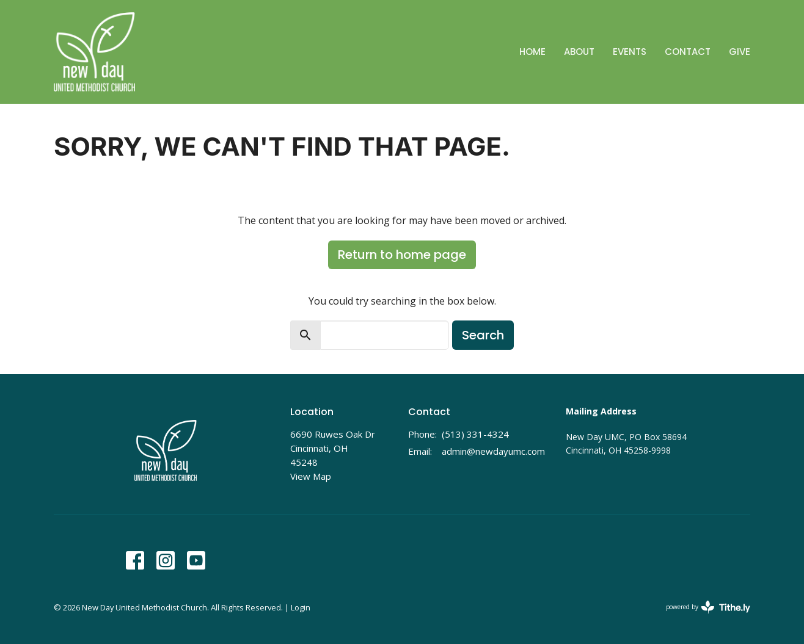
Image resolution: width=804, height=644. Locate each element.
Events (629, 51)
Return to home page (402, 254)
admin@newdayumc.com (493, 451)
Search (483, 335)
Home (532, 51)
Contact (688, 51)
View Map (310, 476)
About (579, 51)
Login (300, 607)
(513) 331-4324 (475, 434)
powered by (708, 607)
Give (739, 51)
